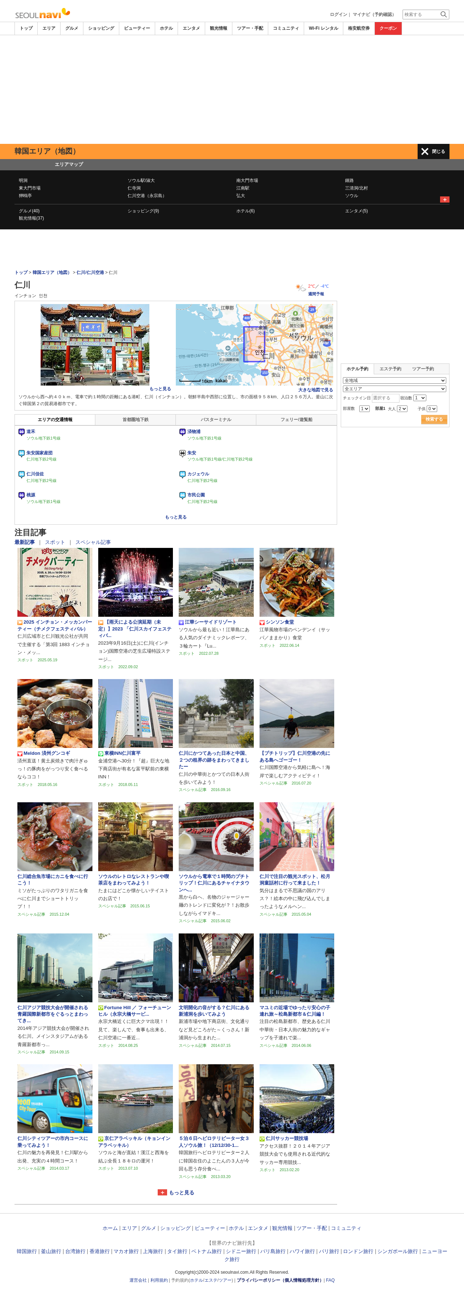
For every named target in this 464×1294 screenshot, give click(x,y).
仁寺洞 (134, 188)
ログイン (338, 14)
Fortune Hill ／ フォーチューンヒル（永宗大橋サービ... (134, 1011)
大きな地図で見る (315, 389)
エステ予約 (390, 368)
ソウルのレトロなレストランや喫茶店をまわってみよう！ (133, 880)
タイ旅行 (177, 1251)
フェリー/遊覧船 (296, 419)
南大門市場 (247, 180)
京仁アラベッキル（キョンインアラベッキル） (134, 1142)
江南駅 (242, 188)
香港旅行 (100, 1251)
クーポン (388, 28)
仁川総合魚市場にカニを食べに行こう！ (52, 880)
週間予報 (316, 294)
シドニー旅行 (241, 1251)
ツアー (225, 1280)
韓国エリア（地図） (52, 272)
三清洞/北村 (356, 188)
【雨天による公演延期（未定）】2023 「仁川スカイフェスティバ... (134, 628)
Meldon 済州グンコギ (43, 753)
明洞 (23, 180)
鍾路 (349, 180)
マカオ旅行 (126, 1251)
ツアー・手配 (250, 28)
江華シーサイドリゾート (208, 622)
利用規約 (159, 1280)
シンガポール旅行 (397, 1251)
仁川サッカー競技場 (284, 1138)
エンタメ (191, 28)
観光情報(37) (31, 218)
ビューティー (137, 28)
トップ (26, 28)
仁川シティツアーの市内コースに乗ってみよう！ (52, 1142)
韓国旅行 (27, 1251)
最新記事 (25, 542)
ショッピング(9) (143, 210)
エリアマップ (69, 164)
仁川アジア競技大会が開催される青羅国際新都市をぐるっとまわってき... (52, 1014)
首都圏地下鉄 (136, 419)
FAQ (330, 1280)
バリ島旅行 (273, 1251)
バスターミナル (216, 419)
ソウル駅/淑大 (141, 180)
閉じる (438, 151)
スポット (56, 542)
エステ (211, 1280)
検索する (434, 419)
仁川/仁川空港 (90, 272)
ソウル (351, 195)
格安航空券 (359, 28)
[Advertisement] (232, 89)
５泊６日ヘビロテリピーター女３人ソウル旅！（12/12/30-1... (214, 1142)
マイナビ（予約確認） (374, 14)
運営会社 (138, 1280)
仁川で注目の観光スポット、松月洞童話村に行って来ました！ (295, 880)
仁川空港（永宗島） (147, 195)
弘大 (240, 195)
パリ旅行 (329, 1251)
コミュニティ (286, 28)
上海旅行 (153, 1251)
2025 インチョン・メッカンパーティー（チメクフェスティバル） (54, 625)
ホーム (110, 1228)
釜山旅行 (51, 1251)
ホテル (166, 28)
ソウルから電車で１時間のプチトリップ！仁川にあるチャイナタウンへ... (214, 883)
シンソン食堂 (277, 622)
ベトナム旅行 (206, 1251)
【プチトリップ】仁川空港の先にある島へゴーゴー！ (295, 756)
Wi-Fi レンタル (323, 28)
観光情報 (218, 28)
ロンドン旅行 (358, 1251)
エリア (48, 28)
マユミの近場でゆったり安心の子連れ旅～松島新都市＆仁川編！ (295, 1011)
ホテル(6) (245, 210)
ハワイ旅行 (302, 1251)
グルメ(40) (29, 210)
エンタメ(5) (356, 210)
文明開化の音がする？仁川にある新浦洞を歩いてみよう (214, 1011)
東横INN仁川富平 (119, 753)
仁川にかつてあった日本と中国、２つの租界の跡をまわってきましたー (214, 759)
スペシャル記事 (93, 542)
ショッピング (101, 28)
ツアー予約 (423, 368)
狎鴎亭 (25, 195)
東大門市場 (30, 188)
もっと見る (160, 388)
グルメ (71, 28)
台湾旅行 (75, 1251)
